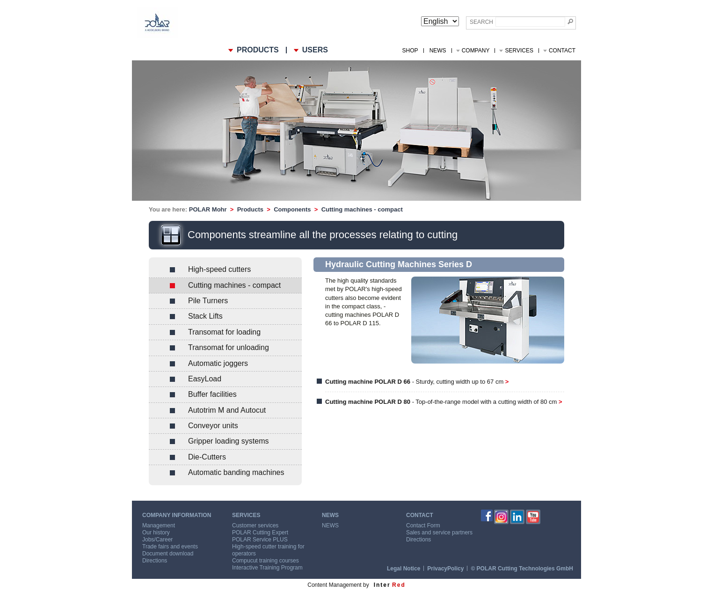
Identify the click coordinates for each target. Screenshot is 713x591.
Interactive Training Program (267, 567)
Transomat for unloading (228, 347)
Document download (167, 553)
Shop (410, 50)
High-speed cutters (219, 269)
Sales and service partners (439, 532)
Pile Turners (208, 301)
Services (519, 50)
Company (476, 50)
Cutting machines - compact (362, 209)
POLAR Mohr (208, 209)
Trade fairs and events (170, 546)
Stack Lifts (205, 316)
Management (158, 525)
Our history (156, 532)
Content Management (334, 585)
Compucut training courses (265, 560)
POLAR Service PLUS (260, 539)
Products (250, 209)
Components (292, 209)
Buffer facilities (212, 394)
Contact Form (423, 525)
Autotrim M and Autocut (227, 410)
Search (481, 22)
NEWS (437, 50)
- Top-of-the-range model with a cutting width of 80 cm (443, 401)
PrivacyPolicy (445, 568)
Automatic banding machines (236, 472)
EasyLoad (204, 379)
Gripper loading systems (228, 441)
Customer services (255, 525)
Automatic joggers (218, 363)
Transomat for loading (224, 332)
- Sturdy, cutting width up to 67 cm (417, 381)
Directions (154, 560)
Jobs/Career (157, 539)
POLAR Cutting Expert (260, 532)
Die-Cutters (207, 457)
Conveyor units (213, 426)
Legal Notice (403, 568)
